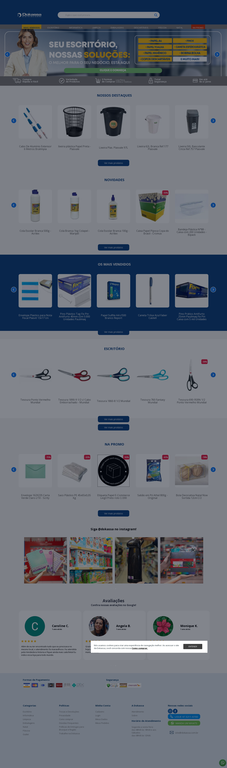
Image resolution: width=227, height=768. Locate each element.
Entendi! (193, 646)
